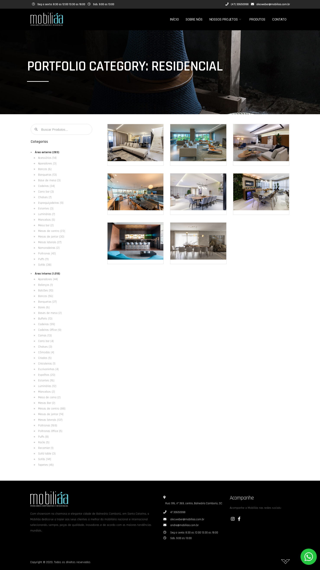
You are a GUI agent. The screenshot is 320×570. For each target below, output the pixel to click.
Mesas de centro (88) (51, 409)
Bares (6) (44, 307)
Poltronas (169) (47, 425)
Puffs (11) (43, 259)
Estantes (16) (46, 380)
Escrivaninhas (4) (48, 369)
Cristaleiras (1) (46, 364)
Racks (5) (43, 442)
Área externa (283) (47, 152)
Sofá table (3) (47, 454)
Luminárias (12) (47, 386)
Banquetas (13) (47, 175)
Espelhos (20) (46, 375)
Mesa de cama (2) (49, 397)
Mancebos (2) (46, 392)
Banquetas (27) (47, 302)
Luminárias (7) (46, 214)
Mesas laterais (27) (49, 242)
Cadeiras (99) (46, 324)
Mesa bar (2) (46, 225)
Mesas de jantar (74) (50, 414)
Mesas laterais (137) (50, 420)
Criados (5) (44, 358)
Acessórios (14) (47, 158)
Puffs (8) (43, 437)
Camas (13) (45, 335)
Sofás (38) (44, 265)
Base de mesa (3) (49, 180)
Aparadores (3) (47, 163)
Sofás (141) (44, 459)
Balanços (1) (45, 285)
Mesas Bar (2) (46, 403)
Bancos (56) (45, 296)
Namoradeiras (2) (48, 248)
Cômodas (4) (46, 352)
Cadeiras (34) (46, 186)
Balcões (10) (45, 290)
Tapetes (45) (46, 465)
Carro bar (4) (46, 341)
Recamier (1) (45, 448)
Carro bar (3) (46, 192)
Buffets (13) (45, 319)
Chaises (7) (44, 197)
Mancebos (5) (46, 220)
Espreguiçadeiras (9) (50, 203)
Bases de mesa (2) (50, 313)
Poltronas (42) (47, 253)
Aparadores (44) (48, 279)
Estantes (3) (45, 208)
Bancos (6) (44, 169)
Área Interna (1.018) (47, 274)
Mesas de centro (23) (51, 231)
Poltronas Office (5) (50, 431)
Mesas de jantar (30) (51, 237)
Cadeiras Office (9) (49, 330)
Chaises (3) (45, 347)
